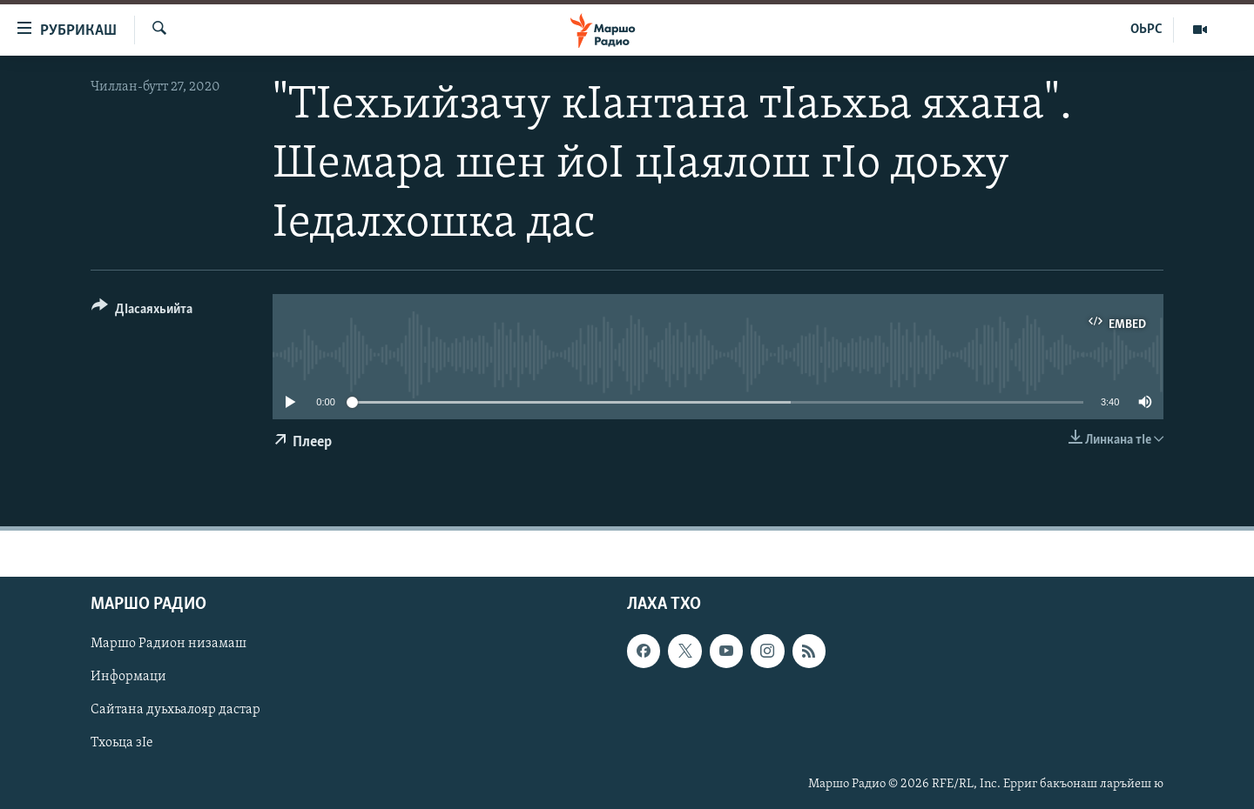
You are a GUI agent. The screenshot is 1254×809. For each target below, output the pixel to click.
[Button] (141, 312)
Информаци (128, 678)
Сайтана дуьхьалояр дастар (175, 711)
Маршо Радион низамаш (168, 645)
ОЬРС (1146, 30)
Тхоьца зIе (122, 744)
